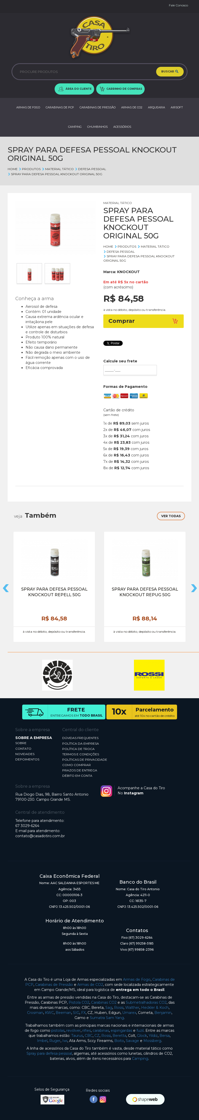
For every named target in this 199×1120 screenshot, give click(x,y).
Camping (140, 1058)
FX (83, 1012)
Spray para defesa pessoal (49, 1053)
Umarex (129, 1012)
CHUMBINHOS (97, 127)
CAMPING (75, 127)
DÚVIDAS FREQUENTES (80, 738)
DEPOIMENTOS (27, 759)
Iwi (64, 1040)
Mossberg (152, 1040)
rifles (86, 1030)
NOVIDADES (24, 754)
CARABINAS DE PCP (60, 107)
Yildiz (153, 1035)
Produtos (30, 169)
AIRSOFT (177, 107)
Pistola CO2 (79, 1002)
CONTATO (23, 748)
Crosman (35, 1012)
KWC (49, 1012)
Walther (132, 1007)
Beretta (119, 1035)
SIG (76, 1012)
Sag (108, 1007)
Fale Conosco (178, 5)
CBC (89, 1035)
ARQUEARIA (156, 107)
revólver (73, 1030)
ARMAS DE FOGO (28, 107)
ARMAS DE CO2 (131, 107)
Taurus (77, 1035)
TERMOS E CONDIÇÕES (80, 754)
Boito (119, 1040)
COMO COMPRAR (76, 765)
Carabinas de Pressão (54, 984)
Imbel (42, 1040)
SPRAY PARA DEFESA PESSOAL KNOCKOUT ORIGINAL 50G (55, 174)
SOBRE (21, 743)
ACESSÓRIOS (122, 127)
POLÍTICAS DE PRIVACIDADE (84, 759)
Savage (132, 1040)
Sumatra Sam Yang (107, 1017)
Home (13, 169)
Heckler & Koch (155, 1007)
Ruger (54, 1040)
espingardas (121, 1030)
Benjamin (162, 1012)
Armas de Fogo (137, 979)
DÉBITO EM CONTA (77, 776)
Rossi (118, 1007)
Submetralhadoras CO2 (146, 1002)
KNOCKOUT (128, 272)
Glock (142, 1035)
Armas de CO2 (90, 984)
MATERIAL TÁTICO (57, 169)
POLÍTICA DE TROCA (78, 749)
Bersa (164, 1035)
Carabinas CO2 (104, 1002)
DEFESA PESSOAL (90, 169)
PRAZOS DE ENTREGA (79, 770)
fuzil (140, 1030)
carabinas (101, 1030)
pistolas (58, 1030)
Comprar (143, 320)
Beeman (63, 1012)
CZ (97, 1035)
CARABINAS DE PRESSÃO (98, 107)
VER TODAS (171, 516)
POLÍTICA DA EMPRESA (80, 743)
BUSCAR (170, 71)
